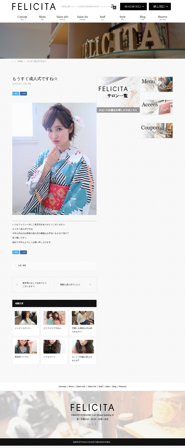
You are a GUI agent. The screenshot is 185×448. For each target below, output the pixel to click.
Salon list (82, 17)
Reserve (162, 17)
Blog (142, 17)
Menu (42, 17)
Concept (22, 17)
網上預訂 (159, 6)
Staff (102, 17)
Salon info (62, 17)
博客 (29, 84)
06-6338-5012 (133, 6)
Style (122, 17)
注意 (25, 84)
